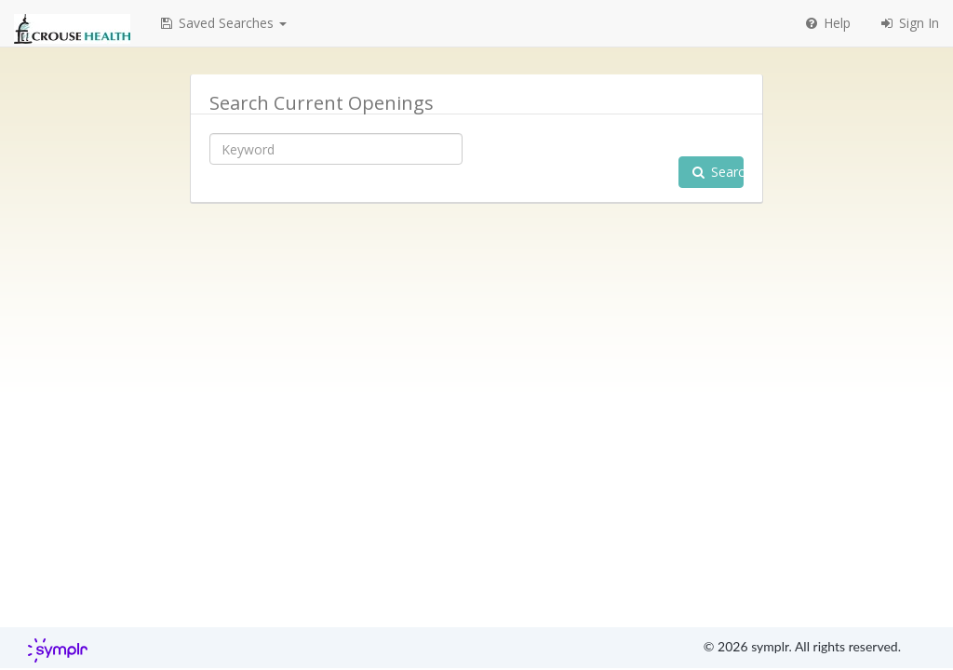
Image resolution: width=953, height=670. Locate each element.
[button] (222, 23)
